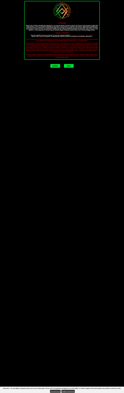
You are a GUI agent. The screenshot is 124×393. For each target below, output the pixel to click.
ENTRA (55, 66)
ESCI (69, 66)
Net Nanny (82, 35)
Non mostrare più (55, 391)
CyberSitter (74, 35)
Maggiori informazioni (68, 391)
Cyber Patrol (89, 35)
